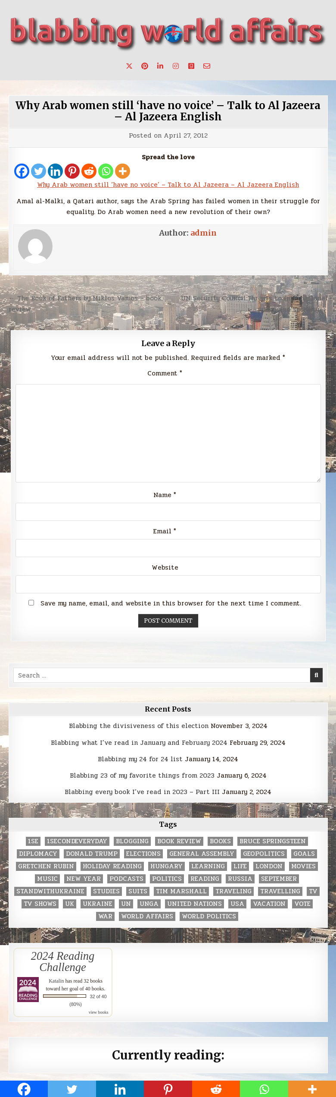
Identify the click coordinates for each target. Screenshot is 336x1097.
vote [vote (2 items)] (302, 903)
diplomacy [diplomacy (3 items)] (38, 853)
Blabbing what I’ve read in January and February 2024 (139, 743)
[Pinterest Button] (145, 66)
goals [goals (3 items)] (304, 853)
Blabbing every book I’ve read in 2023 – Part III (142, 792)
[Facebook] (21, 171)
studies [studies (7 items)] (106, 891)
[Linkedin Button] (160, 66)
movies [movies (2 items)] (303, 866)
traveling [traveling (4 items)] (233, 891)
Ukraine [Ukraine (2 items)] (97, 903)
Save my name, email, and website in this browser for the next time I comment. (170, 603)
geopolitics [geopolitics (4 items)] (264, 853)
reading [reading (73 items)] (204, 878)
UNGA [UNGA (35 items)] (149, 903)
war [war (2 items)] (105, 916)
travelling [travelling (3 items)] (280, 891)
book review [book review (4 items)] (179, 841)
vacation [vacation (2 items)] (269, 903)
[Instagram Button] (176, 66)
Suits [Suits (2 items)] (137, 891)
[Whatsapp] (105, 171)
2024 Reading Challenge (62, 961)
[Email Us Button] (207, 66)
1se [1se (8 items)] (33, 841)
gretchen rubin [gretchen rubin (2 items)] (46, 866)
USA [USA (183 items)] (237, 903)
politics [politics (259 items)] (167, 878)
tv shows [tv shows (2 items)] (40, 903)
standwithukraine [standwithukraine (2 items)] (50, 891)
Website (165, 567)
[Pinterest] (72, 171)
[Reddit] (88, 171)
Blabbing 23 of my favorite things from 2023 (142, 775)
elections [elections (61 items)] (143, 853)
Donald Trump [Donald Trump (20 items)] (92, 853)
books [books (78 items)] (220, 841)
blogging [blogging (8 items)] (132, 841)
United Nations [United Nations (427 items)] (194, 903)
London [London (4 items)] (269, 866)
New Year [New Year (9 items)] (83, 878)
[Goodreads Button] (191, 66)
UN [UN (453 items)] (126, 903)
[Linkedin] (55, 171)
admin (203, 233)
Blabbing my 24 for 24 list (140, 759)
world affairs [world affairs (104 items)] (147, 916)
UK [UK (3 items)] (69, 903)
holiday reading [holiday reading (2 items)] (112, 866)
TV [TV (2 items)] (313, 891)
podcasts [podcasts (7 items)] (126, 878)
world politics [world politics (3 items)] (209, 916)
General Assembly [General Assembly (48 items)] (201, 853)
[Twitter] (38, 171)
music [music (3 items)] (47, 878)
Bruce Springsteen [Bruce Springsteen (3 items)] (273, 841)
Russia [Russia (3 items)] (240, 878)
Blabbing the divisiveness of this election (138, 726)
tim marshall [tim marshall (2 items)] (181, 891)
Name (164, 495)
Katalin (56, 981)
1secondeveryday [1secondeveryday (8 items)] (77, 841)
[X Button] (129, 66)
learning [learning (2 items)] (208, 866)
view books (99, 1012)
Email (164, 531)
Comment (164, 373)
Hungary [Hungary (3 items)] (166, 866)
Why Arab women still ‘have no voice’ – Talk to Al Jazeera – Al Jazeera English (168, 111)
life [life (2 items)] (240, 866)
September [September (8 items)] (279, 878)
